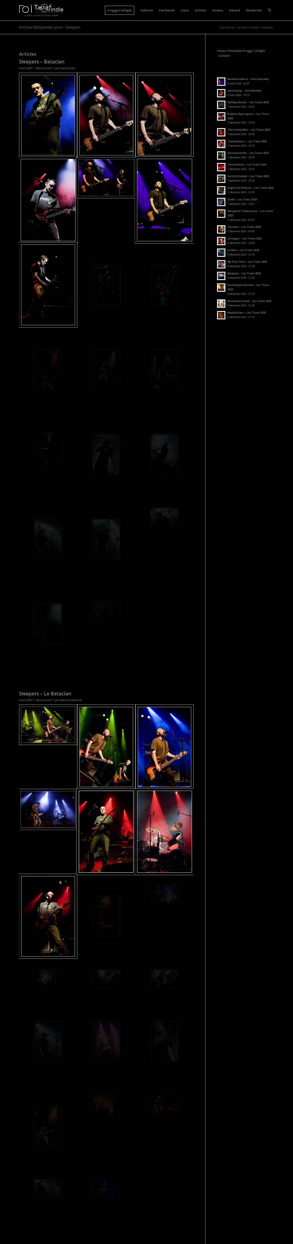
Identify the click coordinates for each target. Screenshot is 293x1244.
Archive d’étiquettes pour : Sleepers (49, 27)
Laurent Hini (67, 68)
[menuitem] (119, 10)
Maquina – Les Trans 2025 (244, 273)
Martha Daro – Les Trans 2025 (246, 312)
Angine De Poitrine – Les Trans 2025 (250, 187)
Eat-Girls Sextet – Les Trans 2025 (248, 176)
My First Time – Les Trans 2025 (247, 261)
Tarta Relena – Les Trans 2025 (246, 164)
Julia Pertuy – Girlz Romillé (244, 90)
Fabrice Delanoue (71, 700)
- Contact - (224, 55)
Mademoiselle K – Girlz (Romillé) (248, 79)
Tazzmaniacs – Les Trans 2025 (247, 141)
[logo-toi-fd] (41, 10)
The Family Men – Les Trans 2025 (248, 129)
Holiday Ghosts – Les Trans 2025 (248, 102)
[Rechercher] (269, 10)
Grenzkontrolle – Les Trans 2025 (248, 153)
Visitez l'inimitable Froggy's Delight (241, 51)
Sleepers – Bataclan (42, 61)
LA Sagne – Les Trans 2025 (244, 238)
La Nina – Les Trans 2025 (243, 250)
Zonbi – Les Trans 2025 (242, 199)
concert (47, 68)
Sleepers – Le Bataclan (45, 693)
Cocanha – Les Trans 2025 (244, 226)
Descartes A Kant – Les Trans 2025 (249, 301)
